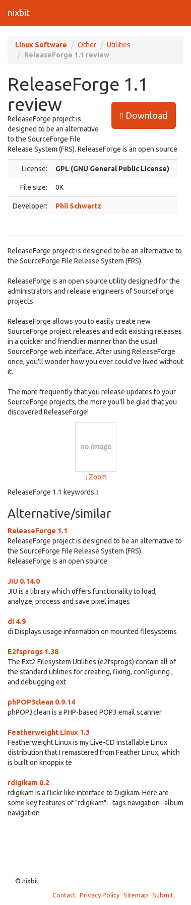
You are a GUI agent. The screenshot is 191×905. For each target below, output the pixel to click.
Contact (64, 894)
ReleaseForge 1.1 (38, 531)
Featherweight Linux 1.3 (49, 732)
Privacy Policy (99, 894)
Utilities (119, 45)
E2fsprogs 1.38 (33, 652)
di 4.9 (17, 621)
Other (87, 45)
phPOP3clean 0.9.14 (41, 702)
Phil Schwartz (78, 206)
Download (143, 115)
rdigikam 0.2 (28, 783)
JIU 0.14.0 (24, 581)
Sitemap (135, 894)
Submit (162, 894)
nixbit (19, 13)
